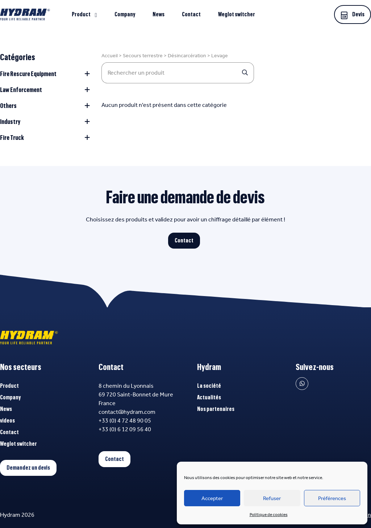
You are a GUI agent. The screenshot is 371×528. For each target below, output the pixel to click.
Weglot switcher (236, 14)
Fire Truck (45, 138)
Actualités (209, 397)
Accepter (212, 498)
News (158, 14)
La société (209, 386)
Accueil (109, 56)
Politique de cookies (269, 514)
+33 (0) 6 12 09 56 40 (125, 429)
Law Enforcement (45, 90)
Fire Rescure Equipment (45, 74)
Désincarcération (187, 56)
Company (124, 14)
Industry (45, 122)
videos (7, 421)
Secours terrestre (143, 56)
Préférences (332, 498)
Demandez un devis (28, 468)
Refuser (272, 498)
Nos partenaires (215, 409)
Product (81, 14)
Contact (191, 14)
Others (45, 106)
